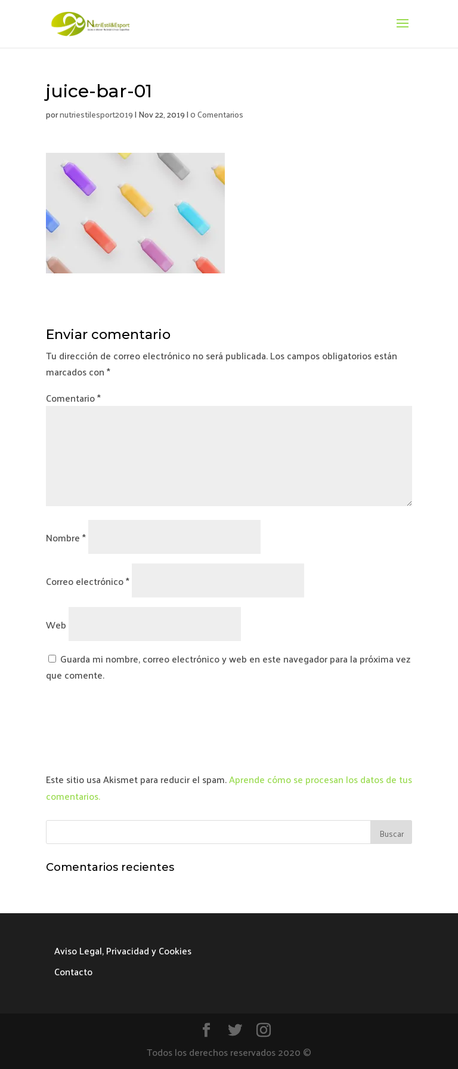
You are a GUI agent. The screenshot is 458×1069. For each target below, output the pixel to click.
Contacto (73, 971)
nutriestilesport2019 (96, 114)
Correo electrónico (87, 581)
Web (56, 624)
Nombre (66, 537)
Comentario (73, 397)
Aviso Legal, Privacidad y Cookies (122, 950)
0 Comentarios (216, 114)
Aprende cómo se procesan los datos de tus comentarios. (229, 787)
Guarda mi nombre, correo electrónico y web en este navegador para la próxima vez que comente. (228, 666)
